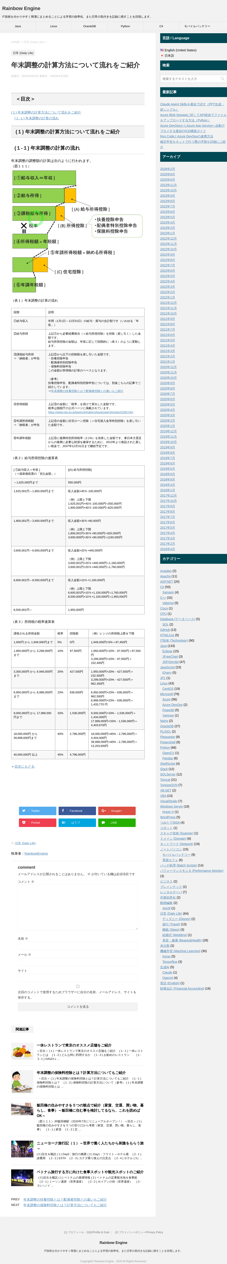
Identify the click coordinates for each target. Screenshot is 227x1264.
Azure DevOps (172, 705)
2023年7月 (167, 206)
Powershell (167, 742)
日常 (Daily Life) (25, 843)
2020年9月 (167, 383)
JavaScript (167, 667)
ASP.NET (166, 581)
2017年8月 (167, 511)
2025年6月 (167, 179)
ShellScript (167, 763)
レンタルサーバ (171, 892)
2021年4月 (167, 345)
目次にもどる (24, 766)
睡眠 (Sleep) (171, 929)
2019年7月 (167, 458)
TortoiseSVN (169, 785)
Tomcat (165, 779)
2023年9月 (167, 195)
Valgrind (168, 603)
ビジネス (166, 881)
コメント (26, 881)
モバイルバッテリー (197, 26)
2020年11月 (168, 372)
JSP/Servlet (170, 662)
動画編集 (166, 903)
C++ (163, 597)
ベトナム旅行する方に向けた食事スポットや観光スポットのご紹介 (90, 1172)
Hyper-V (168, 812)
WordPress (168, 817)
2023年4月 (167, 222)
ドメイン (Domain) (173, 838)
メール (24, 954)
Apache (165, 576)
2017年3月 (167, 538)
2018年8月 (167, 479)
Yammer (168, 715)
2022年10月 (168, 249)
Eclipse (167, 651)
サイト (22, 970)
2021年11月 (168, 308)
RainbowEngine (36, 853)
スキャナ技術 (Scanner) (176, 833)
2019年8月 (167, 452)
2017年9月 (167, 506)
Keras (166, 956)
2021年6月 (167, 335)
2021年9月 (167, 319)
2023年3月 (167, 228)
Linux (53, 26)
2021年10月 (168, 313)
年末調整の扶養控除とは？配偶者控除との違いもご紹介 (87, 391)
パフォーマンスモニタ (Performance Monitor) (191, 870)
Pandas (167, 758)
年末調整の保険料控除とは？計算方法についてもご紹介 (81, 1073)
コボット (166, 828)
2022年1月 (167, 297)
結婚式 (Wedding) (174, 935)
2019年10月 (168, 442)
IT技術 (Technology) (174, 640)
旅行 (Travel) (171, 924)
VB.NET (165, 790)
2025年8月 (167, 174)
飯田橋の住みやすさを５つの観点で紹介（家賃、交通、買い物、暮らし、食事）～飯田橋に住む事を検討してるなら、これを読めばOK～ (90, 1110)
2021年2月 (167, 356)
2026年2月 (167, 169)
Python (125, 26)
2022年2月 (167, 292)
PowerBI (168, 710)
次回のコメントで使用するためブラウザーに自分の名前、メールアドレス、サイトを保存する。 (77, 994)
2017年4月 (167, 533)
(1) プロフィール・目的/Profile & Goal (86, 1232)
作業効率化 (168, 897)
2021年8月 (167, 324)
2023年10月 (168, 190)
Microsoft (166, 694)
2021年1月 (167, 361)
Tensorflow (169, 962)
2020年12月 (168, 367)
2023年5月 (167, 217)
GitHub (165, 630)
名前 (23, 938)
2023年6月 (167, 211)
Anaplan (166, 571)
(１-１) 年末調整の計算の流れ (36, 118)
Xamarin (168, 592)
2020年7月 (167, 394)
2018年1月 (167, 490)
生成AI (164, 967)
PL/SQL (165, 731)
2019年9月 (167, 447)
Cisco (164, 608)
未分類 (165, 945)
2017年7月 (167, 517)
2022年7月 (167, 265)
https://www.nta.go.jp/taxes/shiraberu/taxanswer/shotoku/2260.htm (90, 412)
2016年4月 (167, 549)
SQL (165, 624)
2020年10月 (168, 377)
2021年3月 (167, 351)
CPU (163, 613)
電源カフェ (170, 860)
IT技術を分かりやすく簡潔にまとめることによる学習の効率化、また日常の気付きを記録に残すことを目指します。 (113, 1250)
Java (18, 26)
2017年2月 (167, 543)
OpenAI (167, 978)
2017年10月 (168, 501)
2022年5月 (167, 276)
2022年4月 (167, 281)
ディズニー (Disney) (176, 919)
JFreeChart (170, 656)
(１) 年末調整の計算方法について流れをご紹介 (46, 112)
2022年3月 (167, 286)
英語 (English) (170, 983)
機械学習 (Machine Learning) (180, 951)
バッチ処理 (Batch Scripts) (178, 865)
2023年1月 (167, 233)
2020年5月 (167, 404)
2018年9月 (167, 474)
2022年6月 (167, 270)
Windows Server (171, 806)
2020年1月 (167, 426)
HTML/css (167, 635)
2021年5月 (167, 340)
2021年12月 (168, 303)
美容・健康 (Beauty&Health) (182, 940)
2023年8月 (167, 201)
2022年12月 (168, 238)
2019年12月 (168, 431)
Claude (167, 972)
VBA (163, 796)
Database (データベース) (177, 619)
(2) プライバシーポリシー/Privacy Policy (139, 1232)
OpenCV (168, 753)
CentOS (168, 688)
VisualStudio (169, 801)
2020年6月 (167, 399)
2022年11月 (168, 244)
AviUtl (166, 908)
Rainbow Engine (21, 8)
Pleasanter (167, 737)
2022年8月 (167, 260)
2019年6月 (167, 463)
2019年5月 (167, 468)
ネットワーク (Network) (176, 844)
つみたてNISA (170, 822)
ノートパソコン (171, 849)
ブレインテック (171, 887)
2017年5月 (167, 527)
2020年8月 (167, 388)
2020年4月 (167, 410)
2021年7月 (167, 329)
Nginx (164, 721)
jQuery (167, 672)
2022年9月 (167, 254)
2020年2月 (167, 420)
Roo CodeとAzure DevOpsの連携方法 (186, 136)
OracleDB (89, 26)
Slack (164, 769)
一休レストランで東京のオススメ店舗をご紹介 (74, 1045)
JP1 (163, 678)
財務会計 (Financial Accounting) (182, 988)
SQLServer (168, 774)
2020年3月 (167, 415)
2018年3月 (167, 485)
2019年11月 (168, 436)
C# (161, 26)
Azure (166, 699)
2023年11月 (168, 185)
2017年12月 (168, 495)
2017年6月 (167, 522)
